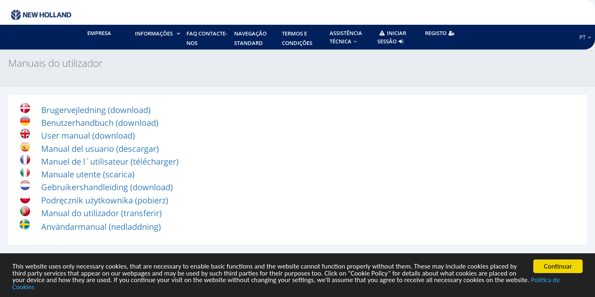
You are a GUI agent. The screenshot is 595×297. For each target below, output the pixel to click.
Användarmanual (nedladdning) (101, 226)
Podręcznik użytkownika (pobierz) (104, 200)
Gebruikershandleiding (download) (107, 187)
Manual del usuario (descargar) (100, 148)
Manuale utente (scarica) (88, 174)
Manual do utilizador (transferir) (101, 213)
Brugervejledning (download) (96, 110)
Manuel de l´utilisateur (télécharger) (110, 161)
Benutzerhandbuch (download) (99, 122)
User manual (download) (88, 135)
